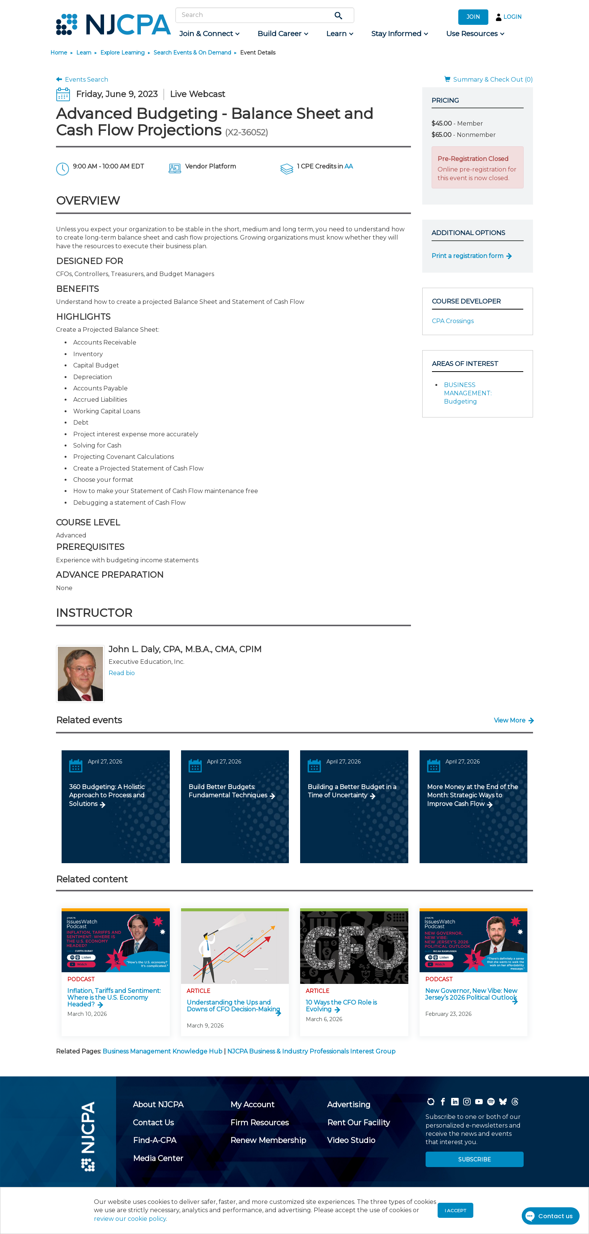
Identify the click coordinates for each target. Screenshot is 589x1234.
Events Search (82, 79)
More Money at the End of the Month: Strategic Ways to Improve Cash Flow (472, 795)
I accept (455, 1210)
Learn (83, 52)
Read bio (122, 673)
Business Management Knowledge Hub (162, 1051)
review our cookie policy (130, 1218)
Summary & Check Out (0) (488, 79)
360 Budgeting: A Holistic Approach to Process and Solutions (107, 795)
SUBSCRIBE (474, 1159)
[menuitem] (209, 33)
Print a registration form (467, 256)
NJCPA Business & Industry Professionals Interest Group (311, 1051)
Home (58, 52)
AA (348, 166)
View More (510, 720)
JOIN (473, 17)
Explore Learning (122, 52)
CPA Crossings (453, 321)
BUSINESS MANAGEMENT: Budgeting (468, 393)
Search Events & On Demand (192, 52)
